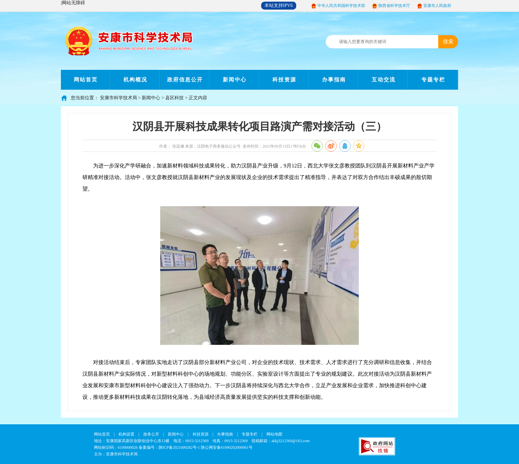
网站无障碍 (73, 2)
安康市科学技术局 (118, 97)
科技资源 (284, 79)
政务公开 (151, 434)
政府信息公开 (185, 79)
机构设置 (126, 434)
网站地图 (274, 434)
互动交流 (384, 79)
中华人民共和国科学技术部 (341, 5)
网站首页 (86, 79)
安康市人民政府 (437, 5)
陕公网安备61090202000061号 (227, 447)
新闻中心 (235, 79)
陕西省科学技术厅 (394, 5)
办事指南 (334, 79)
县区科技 (174, 97)
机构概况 (135, 79)
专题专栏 (433, 79)
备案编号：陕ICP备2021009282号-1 (169, 447)
